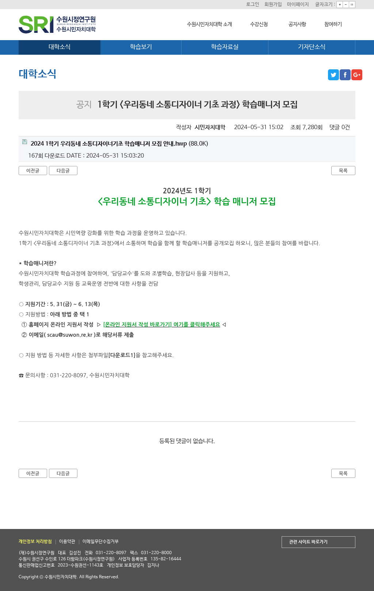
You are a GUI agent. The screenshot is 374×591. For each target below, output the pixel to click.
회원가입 (273, 4)
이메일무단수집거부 (101, 541)
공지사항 (297, 24)
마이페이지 (298, 4)
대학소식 (59, 47)
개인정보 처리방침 (35, 541)
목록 (343, 171)
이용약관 (67, 541)
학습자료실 (224, 47)
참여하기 (333, 24)
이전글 (32, 171)
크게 (339, 4)
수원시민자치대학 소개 (209, 24)
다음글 (63, 171)
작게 (346, 4)
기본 (352, 4)
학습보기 (141, 47)
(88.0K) (115, 143)
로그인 (252, 4)
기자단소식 (311, 47)
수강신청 (259, 24)
